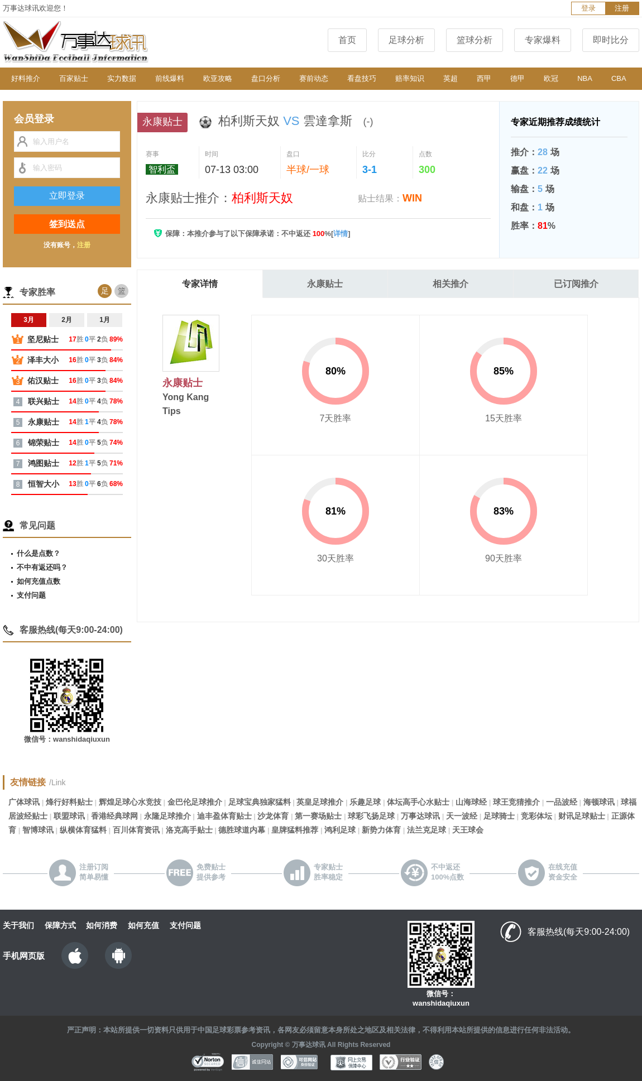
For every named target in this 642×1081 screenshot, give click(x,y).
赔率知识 (409, 78)
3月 (28, 320)
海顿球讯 (599, 801)
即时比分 (611, 40)
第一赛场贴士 (318, 815)
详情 (340, 233)
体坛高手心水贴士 (418, 801)
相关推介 (450, 284)
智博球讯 (38, 829)
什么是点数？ (38, 553)
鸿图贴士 (43, 463)
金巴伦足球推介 (194, 801)
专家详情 (200, 284)
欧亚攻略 (217, 78)
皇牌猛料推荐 (294, 829)
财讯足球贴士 (581, 815)
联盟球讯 (69, 815)
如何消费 (101, 925)
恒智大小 (43, 483)
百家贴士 (73, 78)
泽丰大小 (43, 359)
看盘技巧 (361, 78)
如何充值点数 (38, 581)
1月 (104, 320)
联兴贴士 (43, 401)
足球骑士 (499, 815)
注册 (622, 8)
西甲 (484, 78)
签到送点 (67, 224)
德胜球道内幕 (241, 829)
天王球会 (467, 829)
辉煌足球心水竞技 (130, 801)
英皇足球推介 (319, 801)
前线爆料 (169, 78)
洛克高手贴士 (189, 829)
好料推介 (25, 78)
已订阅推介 (576, 284)
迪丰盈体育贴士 (224, 815)
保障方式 (60, 925)
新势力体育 (381, 829)
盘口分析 (265, 78)
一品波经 (561, 801)
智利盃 (161, 169)
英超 (450, 78)
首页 (347, 40)
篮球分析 (474, 40)
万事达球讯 (420, 815)
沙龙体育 (273, 815)
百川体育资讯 (136, 829)
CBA (618, 78)
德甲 (517, 78)
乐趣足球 (365, 801)
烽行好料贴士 (69, 801)
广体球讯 (24, 801)
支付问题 (31, 595)
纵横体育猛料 (83, 829)
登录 (588, 8)
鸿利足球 (340, 829)
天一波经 (461, 815)
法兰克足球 (426, 829)
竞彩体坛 (536, 815)
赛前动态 (313, 78)
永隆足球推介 (167, 815)
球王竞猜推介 (516, 801)
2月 (66, 320)
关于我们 (18, 925)
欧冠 (551, 78)
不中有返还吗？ (42, 567)
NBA (584, 78)
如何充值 (143, 925)
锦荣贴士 (43, 442)
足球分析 (406, 40)
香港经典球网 (114, 815)
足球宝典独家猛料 (259, 801)
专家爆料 (542, 40)
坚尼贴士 (43, 339)
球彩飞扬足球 (371, 815)
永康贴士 (325, 284)
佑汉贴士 (43, 380)
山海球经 (471, 801)
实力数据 (121, 78)
